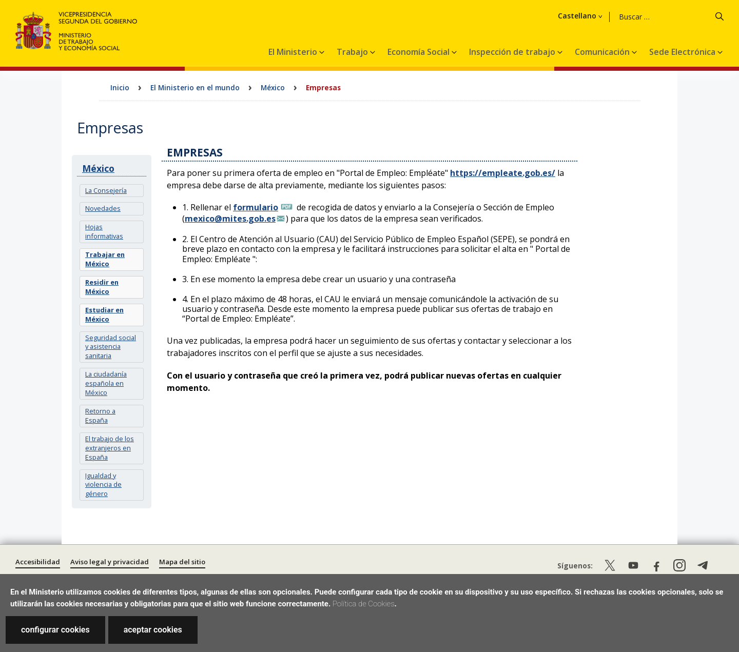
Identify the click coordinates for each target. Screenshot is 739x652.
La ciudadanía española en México (106, 383)
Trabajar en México (105, 259)
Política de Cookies (364, 603)
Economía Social (419, 51)
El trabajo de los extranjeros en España (109, 448)
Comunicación (603, 51)
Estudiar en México (104, 314)
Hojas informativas (104, 231)
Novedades (103, 208)
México (273, 87)
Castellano (636, 16)
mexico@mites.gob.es (230, 218)
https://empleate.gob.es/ (502, 173)
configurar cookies (55, 630)
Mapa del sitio (182, 561)
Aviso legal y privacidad (109, 561)
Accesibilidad (37, 561)
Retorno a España (100, 415)
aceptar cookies (153, 630)
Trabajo (353, 51)
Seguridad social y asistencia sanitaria (110, 347)
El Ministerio (293, 51)
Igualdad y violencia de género (103, 485)
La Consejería (106, 190)
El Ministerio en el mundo (195, 87)
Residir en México (102, 287)
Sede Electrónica (683, 51)
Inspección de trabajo (513, 51)
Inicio (119, 87)
